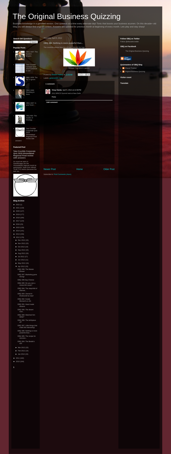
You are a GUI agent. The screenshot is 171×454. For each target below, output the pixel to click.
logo (60, 78)
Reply (54, 97)
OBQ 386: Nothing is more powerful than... (27, 332)
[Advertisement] (25, 408)
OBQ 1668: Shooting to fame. (30, 92)
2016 (18, 224)
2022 (18, 205)
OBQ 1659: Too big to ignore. (31, 78)
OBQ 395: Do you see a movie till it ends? (26, 284)
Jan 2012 (21, 354)
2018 (18, 218)
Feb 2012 (22, 351)
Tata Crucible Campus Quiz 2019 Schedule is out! (31, 68)
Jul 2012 (21, 257)
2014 (18, 231)
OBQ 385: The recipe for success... (26, 337)
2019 (18, 214)
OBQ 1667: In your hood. (31, 104)
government (54, 78)
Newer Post (50, 169)
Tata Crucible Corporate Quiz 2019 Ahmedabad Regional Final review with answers (26, 135)
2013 (18, 234)
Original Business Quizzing (135, 71)
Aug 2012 (22, 253)
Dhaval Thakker (131, 68)
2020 (18, 211)
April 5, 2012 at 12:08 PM (72, 90)
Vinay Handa (57, 90)
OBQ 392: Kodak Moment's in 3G (24, 300)
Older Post (109, 169)
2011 (18, 358)
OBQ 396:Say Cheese (25, 280)
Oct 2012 (21, 247)
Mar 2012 (22, 347)
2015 (18, 227)
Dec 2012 (22, 240)
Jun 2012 (21, 260)
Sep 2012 (22, 250)
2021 (18, 208)
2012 (18, 237)
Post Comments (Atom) (62, 174)
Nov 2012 (22, 243)
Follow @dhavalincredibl (129, 42)
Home (79, 169)
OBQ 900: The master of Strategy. (31, 118)
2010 (18, 361)
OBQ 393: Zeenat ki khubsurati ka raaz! (25, 295)
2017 (18, 221)
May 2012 (22, 263)
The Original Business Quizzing (67, 16)
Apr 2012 (21, 266)
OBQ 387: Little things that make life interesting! (27, 327)
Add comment (52, 102)
